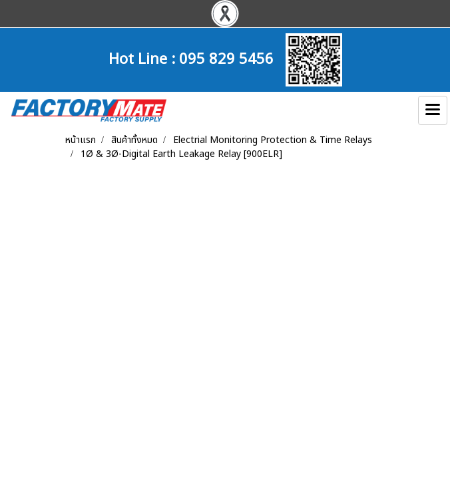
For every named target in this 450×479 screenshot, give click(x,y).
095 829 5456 (226, 57)
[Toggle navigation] (432, 110)
